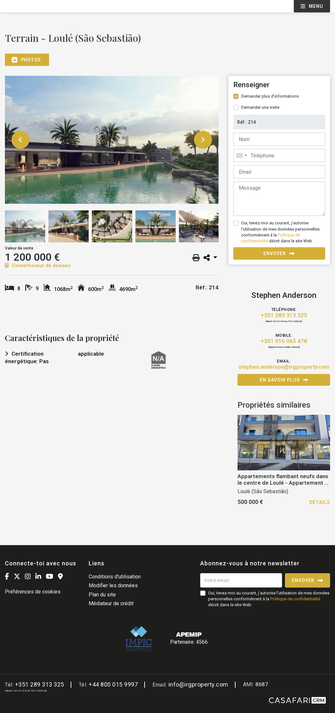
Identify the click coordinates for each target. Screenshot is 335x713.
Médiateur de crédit (111, 603)
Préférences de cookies (33, 592)
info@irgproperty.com (198, 684)
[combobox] (279, 155)
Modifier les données (113, 585)
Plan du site (102, 594)
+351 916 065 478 (284, 341)
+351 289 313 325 (284, 315)
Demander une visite (260, 107)
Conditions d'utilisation (115, 577)
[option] (112, 140)
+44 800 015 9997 (113, 684)
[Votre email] (241, 580)
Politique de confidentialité (295, 598)
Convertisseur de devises (37, 265)
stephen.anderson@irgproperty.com (283, 367)
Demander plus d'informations (270, 96)
